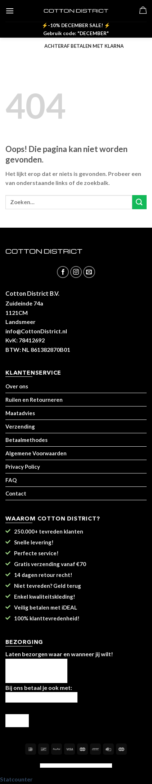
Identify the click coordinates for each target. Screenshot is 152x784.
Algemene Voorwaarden (36, 453)
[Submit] (139, 202)
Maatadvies (20, 413)
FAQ (11, 480)
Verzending (20, 426)
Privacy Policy (22, 466)
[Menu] (9, 11)
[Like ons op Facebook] (63, 272)
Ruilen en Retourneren (34, 399)
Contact (15, 493)
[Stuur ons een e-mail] (89, 272)
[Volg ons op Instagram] (76, 272)
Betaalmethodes (26, 440)
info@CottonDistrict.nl (36, 331)
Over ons (16, 386)
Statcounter (16, 779)
